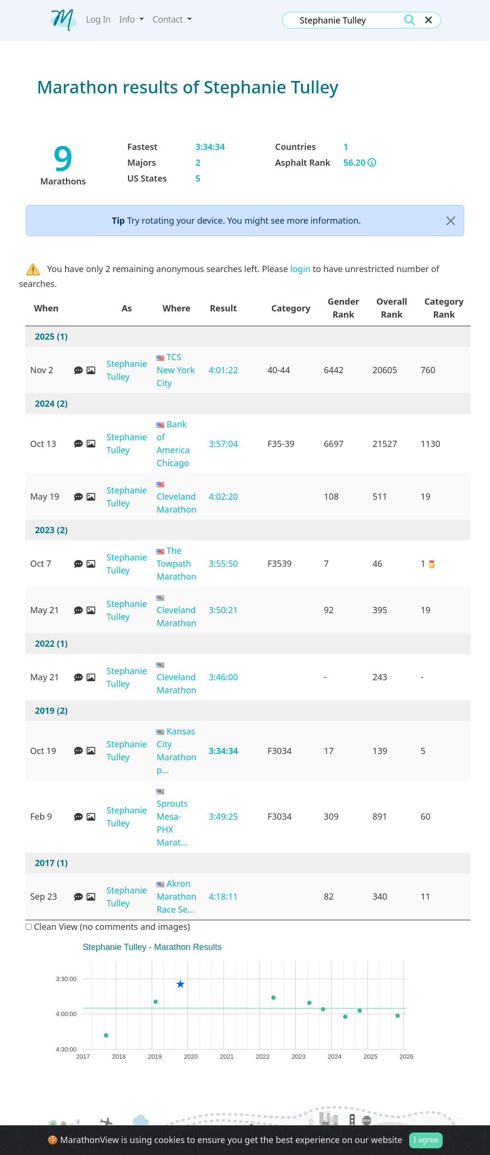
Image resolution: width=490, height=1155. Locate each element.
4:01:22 (223, 370)
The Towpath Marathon (176, 563)
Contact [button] (169, 19)
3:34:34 (223, 750)
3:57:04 (223, 443)
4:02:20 (223, 496)
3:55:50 (223, 563)
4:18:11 (223, 896)
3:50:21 (223, 610)
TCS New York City (175, 370)
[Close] (451, 221)
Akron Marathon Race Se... (176, 896)
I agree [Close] (425, 1140)
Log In (98, 19)
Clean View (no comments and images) (107, 926)
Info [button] (128, 19)
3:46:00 (223, 677)
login (300, 268)
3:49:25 (223, 816)
